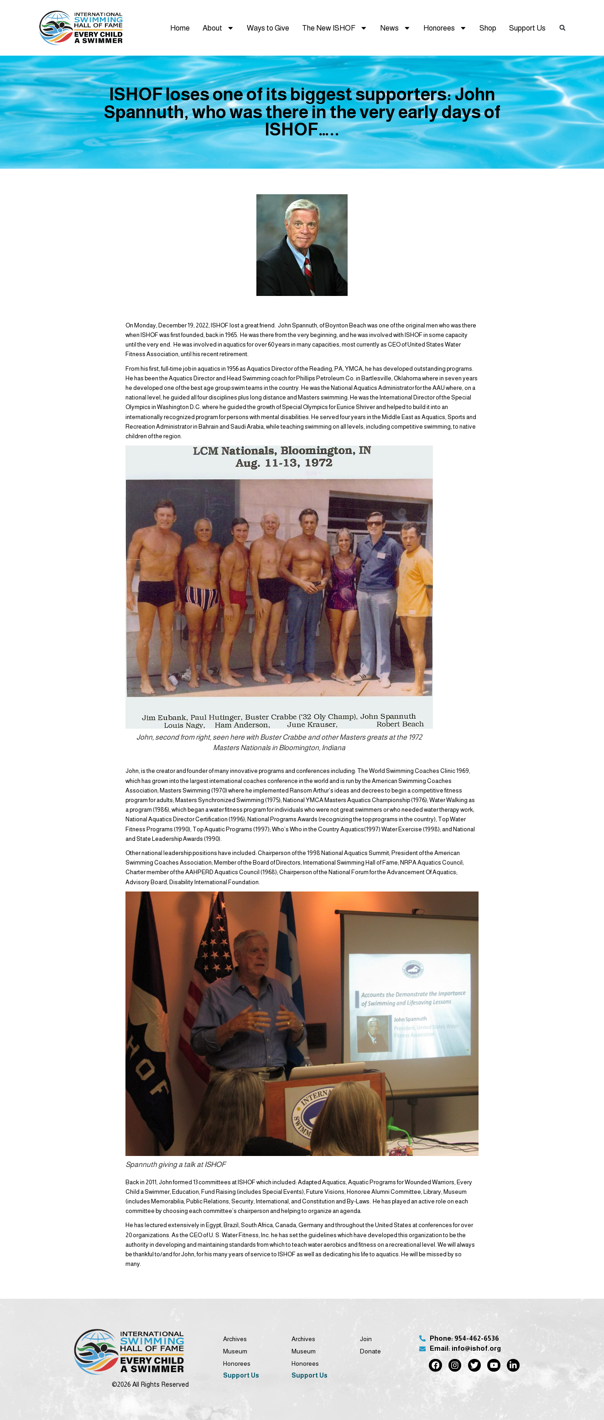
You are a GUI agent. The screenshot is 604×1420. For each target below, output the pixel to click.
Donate (370, 1351)
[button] (562, 27)
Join (366, 1339)
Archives (235, 1339)
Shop (487, 28)
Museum (235, 1351)
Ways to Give (268, 28)
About (218, 28)
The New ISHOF (335, 28)
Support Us (527, 28)
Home (180, 28)
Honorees (445, 28)
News (395, 28)
